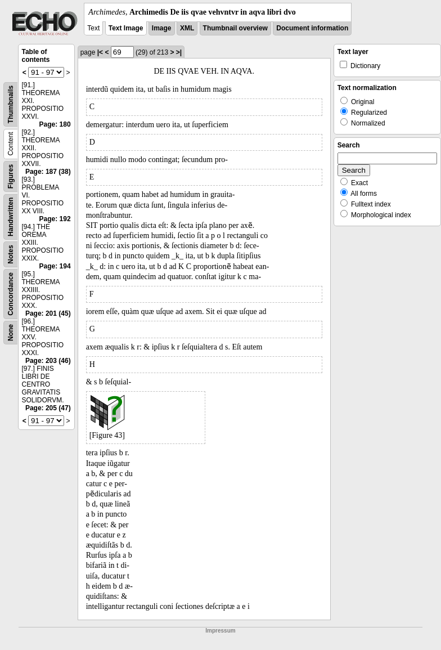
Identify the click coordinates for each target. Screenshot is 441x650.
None (11, 332)
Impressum (220, 630)
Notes (11, 254)
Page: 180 (55, 124)
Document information (312, 28)
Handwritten (11, 217)
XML (187, 28)
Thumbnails (11, 104)
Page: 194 (55, 266)
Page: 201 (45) (48, 313)
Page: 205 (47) (48, 408)
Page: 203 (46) (48, 361)
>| (179, 52)
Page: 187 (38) (48, 172)
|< (100, 52)
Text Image (126, 28)
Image (162, 28)
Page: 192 (55, 219)
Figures (11, 176)
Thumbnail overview (235, 28)
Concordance (11, 294)
